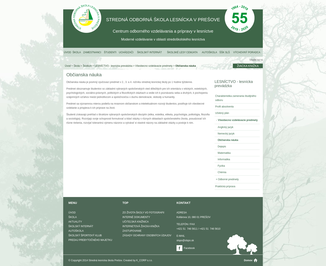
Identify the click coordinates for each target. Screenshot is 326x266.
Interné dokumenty (136, 217)
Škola (77, 52)
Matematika (224, 152)
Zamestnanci (92, 52)
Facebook (189, 248)
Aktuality (75, 221)
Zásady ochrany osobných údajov (146, 235)
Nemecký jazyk (226, 133)
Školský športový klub (85, 235)
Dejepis (222, 146)
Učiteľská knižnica (135, 221)
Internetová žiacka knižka (140, 226)
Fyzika (221, 165)
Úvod (67, 52)
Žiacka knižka (248, 66)
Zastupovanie (132, 230)
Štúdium (87, 65)
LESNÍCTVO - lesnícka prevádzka (113, 65)
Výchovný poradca (246, 52)
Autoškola (209, 52)
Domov (248, 260)
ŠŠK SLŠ (224, 52)
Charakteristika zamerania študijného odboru (235, 98)
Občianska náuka (185, 65)
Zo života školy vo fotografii (143, 212)
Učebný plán (222, 113)
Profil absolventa (224, 106)
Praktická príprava (225, 186)
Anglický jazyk (225, 127)
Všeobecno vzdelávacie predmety (153, 65)
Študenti (110, 52)
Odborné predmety (227, 179)
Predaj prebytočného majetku (90, 240)
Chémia (222, 172)
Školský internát (149, 52)
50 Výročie (239, 18)
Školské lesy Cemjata (182, 52)
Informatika (224, 159)
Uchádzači (126, 52)
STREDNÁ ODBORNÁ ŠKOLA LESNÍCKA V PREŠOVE (86, 18)
